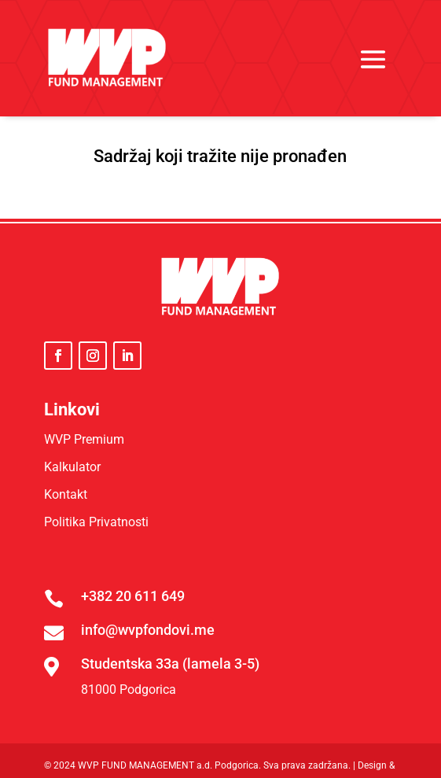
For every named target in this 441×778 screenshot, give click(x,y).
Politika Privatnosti (96, 521)
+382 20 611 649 (133, 596)
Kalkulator (72, 466)
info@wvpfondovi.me (148, 629)
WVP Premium (84, 439)
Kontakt (65, 494)
